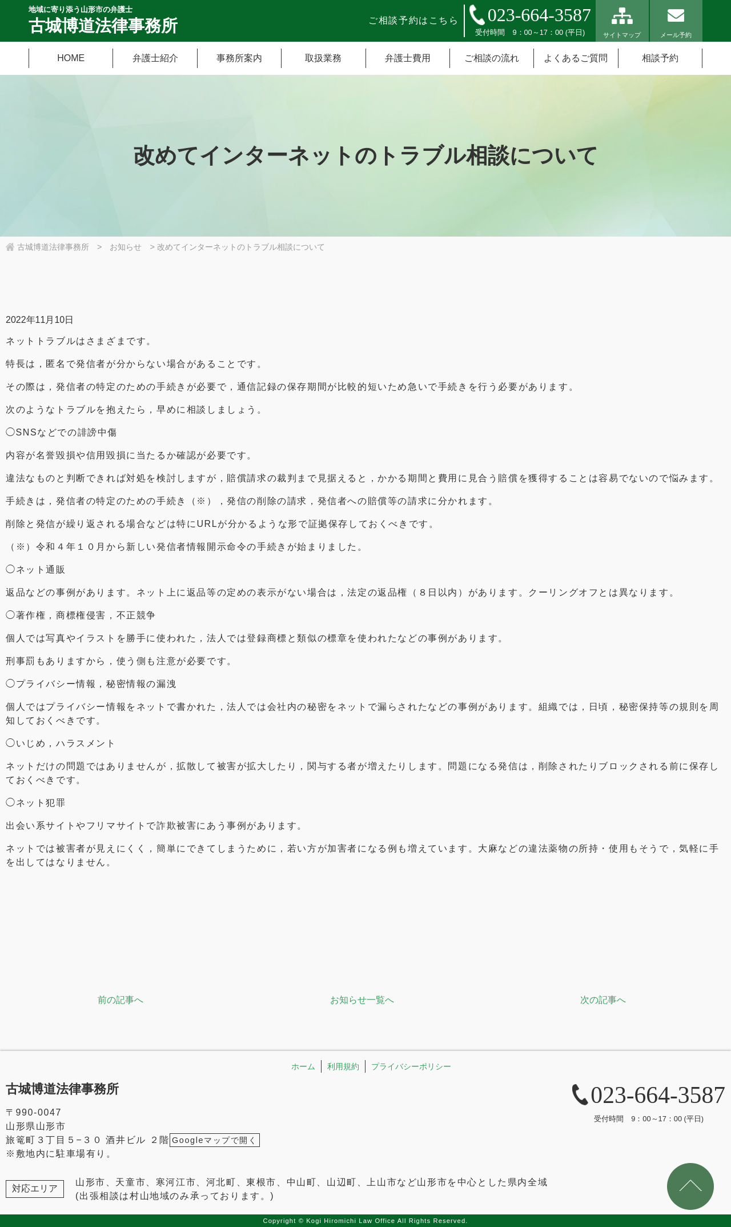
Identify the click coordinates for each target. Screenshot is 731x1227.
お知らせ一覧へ (362, 1000)
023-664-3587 (539, 15)
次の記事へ (603, 1000)
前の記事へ (120, 1000)
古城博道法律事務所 (62, 1089)
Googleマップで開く (215, 1140)
